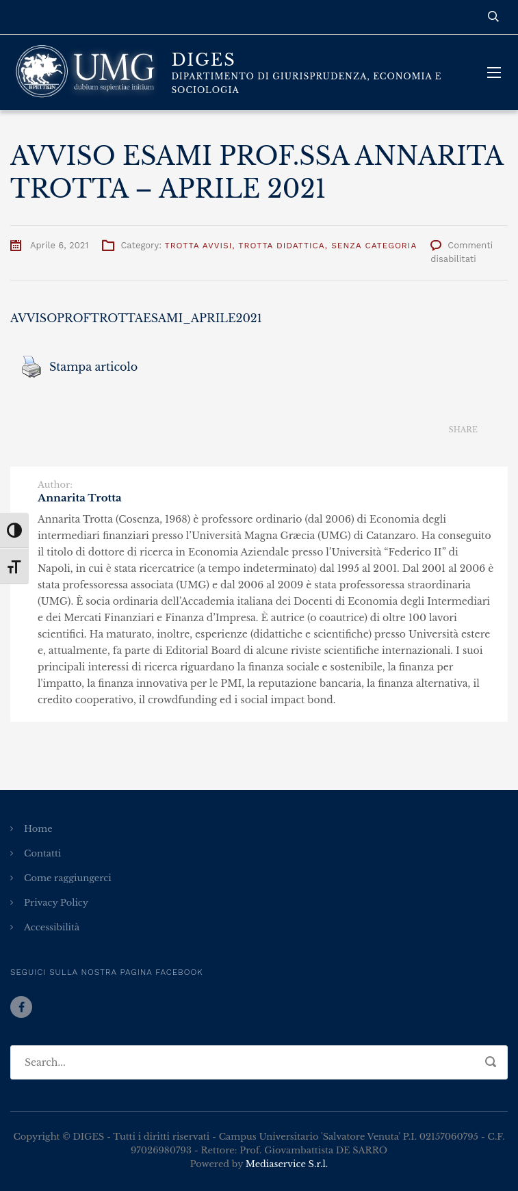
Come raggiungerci (68, 878)
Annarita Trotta (80, 497)
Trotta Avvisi (198, 245)
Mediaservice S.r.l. (287, 1164)
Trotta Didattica (281, 245)
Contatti (42, 853)
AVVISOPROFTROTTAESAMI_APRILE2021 (136, 318)
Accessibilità (51, 927)
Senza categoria (374, 245)
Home (38, 829)
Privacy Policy (56, 902)
